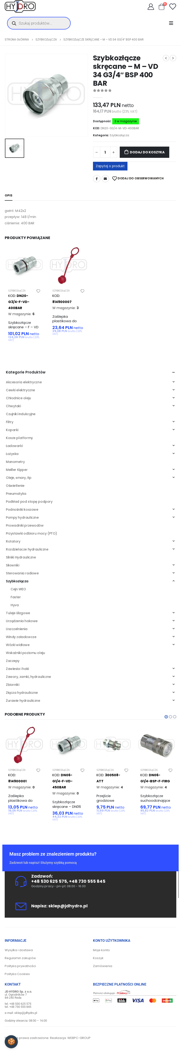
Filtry (9, 422)
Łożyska (12, 453)
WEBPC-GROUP (79, 1038)
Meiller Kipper (16, 469)
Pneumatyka (16, 493)
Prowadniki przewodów (25, 525)
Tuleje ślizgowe (18, 613)
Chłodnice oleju (18, 398)
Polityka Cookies (17, 974)
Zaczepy (12, 660)
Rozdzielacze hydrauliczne (27, 549)
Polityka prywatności (20, 966)
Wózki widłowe (18, 645)
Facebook (96, 178)
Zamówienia (102, 966)
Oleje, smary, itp (18, 477)
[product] (24, 265)
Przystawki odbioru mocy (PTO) (31, 533)
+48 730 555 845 (87, 881)
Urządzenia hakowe (22, 621)
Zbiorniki (12, 684)
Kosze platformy (19, 438)
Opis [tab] (8, 195)
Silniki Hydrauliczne (21, 557)
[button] (166, 717)
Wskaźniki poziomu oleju (25, 652)
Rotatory (13, 541)
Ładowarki (14, 445)
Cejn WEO (18, 589)
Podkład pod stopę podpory (29, 501)
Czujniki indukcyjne (20, 414)
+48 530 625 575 (49, 881)
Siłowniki (12, 565)
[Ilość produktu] (105, 152)
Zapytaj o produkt (110, 166)
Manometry (15, 461)
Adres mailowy (105, 178)
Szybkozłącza (119, 135)
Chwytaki (13, 406)
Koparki (12, 430)
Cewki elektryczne (20, 390)
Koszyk (98, 958)
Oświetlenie (15, 485)
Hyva (15, 605)
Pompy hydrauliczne (22, 517)
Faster (16, 597)
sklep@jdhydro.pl (68, 906)
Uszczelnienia (16, 629)
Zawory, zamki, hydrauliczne (28, 676)
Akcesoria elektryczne (24, 382)
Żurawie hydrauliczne (23, 700)
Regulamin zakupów (20, 958)
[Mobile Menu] (172, 23)
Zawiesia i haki (17, 668)
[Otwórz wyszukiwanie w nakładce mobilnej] (39, 23)
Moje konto (101, 950)
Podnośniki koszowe (22, 509)
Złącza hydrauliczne (22, 692)
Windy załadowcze (21, 637)
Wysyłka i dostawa (19, 950)
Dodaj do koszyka (147, 152)
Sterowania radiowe (22, 573)
